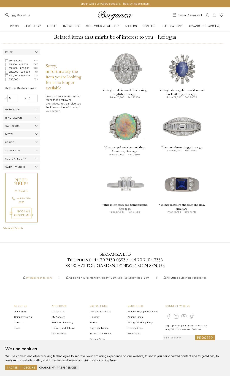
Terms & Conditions (101, 333)
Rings (14, 26)
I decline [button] (28, 367)
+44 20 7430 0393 (108, 260)
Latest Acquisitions (100, 311)
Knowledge (72, 26)
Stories (93, 322)
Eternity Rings (135, 328)
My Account (58, 316)
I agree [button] (12, 367)
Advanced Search (13, 228)
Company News (23, 316)
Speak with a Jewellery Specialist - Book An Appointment (115, 3)
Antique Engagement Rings (143, 311)
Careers (18, 322)
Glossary (94, 316)
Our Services (59, 333)
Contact (149, 26)
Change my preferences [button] (58, 367)
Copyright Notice (99, 328)
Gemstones (134, 333)
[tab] (21, 52)
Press (17, 328)
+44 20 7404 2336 (146, 260)
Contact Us (58, 311)
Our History (20, 311)
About (52, 26)
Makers (131, 26)
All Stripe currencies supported (187, 277)
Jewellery (33, 26)
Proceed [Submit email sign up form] (205, 338)
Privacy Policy (97, 339)
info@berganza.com (39, 277)
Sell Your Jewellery (103, 26)
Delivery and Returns (63, 328)
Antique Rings (135, 316)
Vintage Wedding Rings (140, 322)
